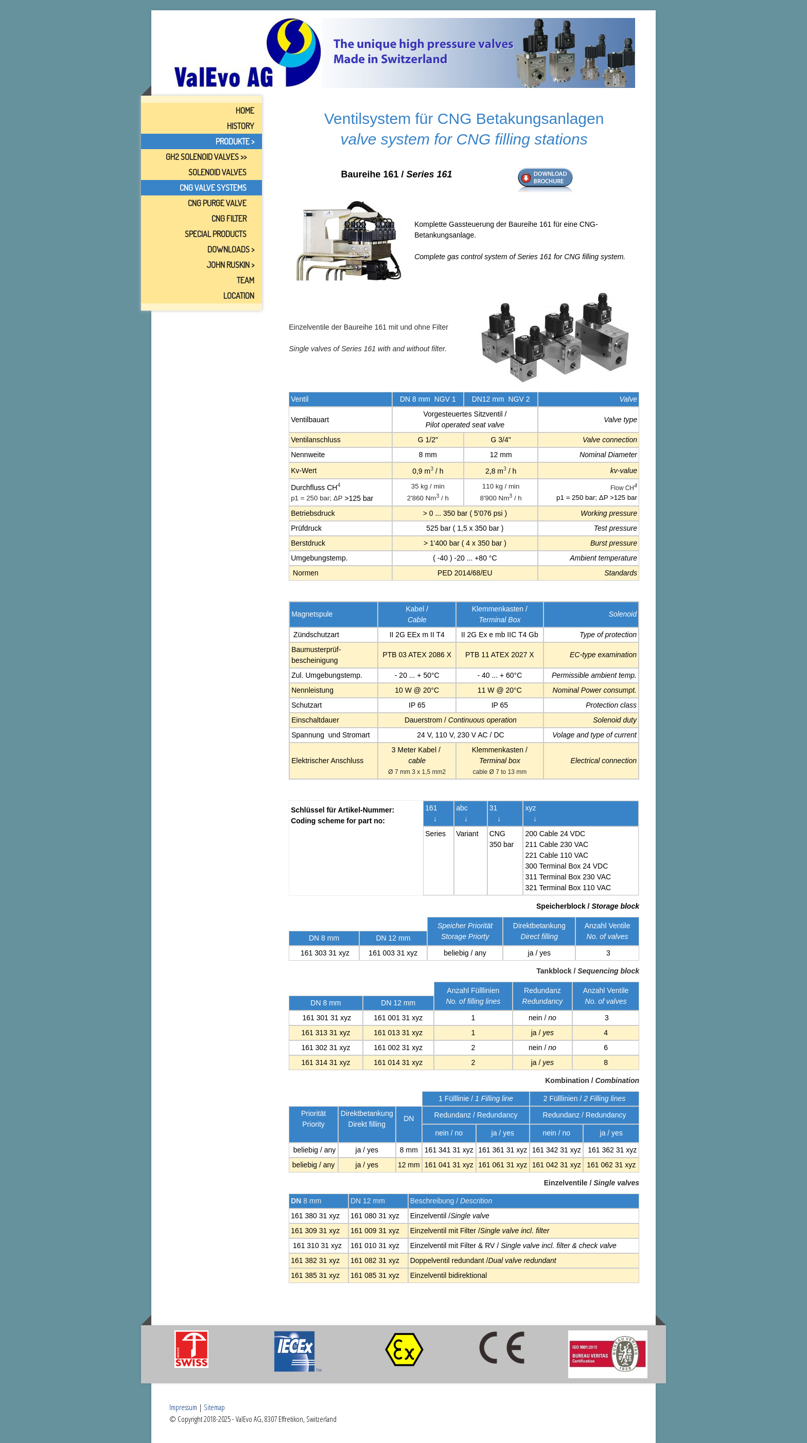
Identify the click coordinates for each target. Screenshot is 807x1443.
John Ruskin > (230, 265)
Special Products (216, 234)
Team (245, 280)
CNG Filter (229, 218)
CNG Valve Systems (213, 188)
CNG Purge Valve (217, 203)
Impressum (183, 1407)
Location (238, 296)
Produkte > (235, 141)
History (240, 126)
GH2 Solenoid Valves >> (206, 157)
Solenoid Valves (217, 172)
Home (245, 110)
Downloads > (230, 249)
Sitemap (214, 1407)
